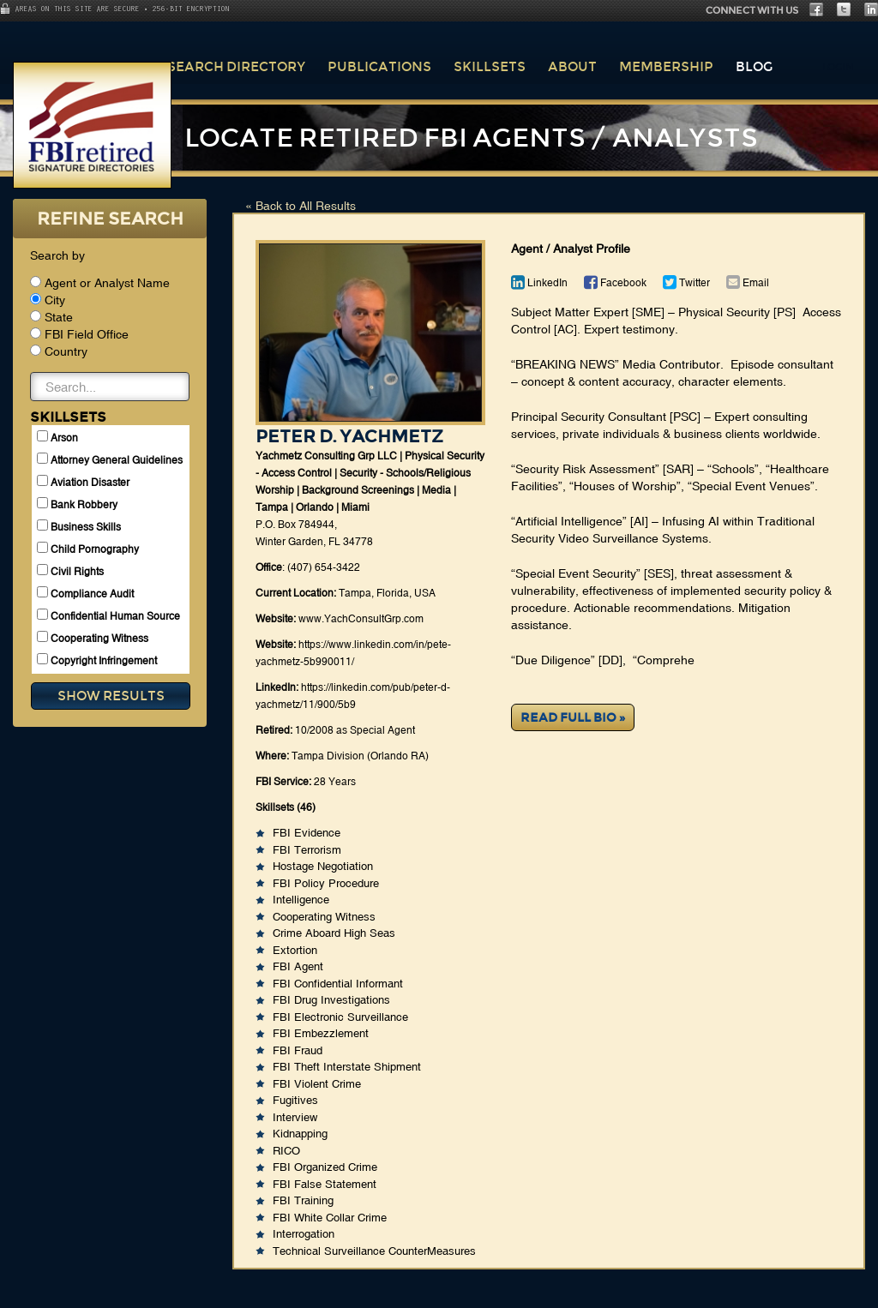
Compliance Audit (85, 593)
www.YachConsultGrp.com (361, 619)
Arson (57, 437)
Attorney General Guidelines (110, 459)
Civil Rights (70, 571)
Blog (754, 66)
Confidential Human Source (108, 615)
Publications (379, 66)
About (572, 66)
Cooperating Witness (92, 638)
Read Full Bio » (572, 717)
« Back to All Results (300, 206)
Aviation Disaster (83, 482)
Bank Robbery (77, 504)
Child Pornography (88, 548)
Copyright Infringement (97, 660)
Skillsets (490, 66)
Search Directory (236, 66)
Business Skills (79, 526)
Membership (666, 66)
